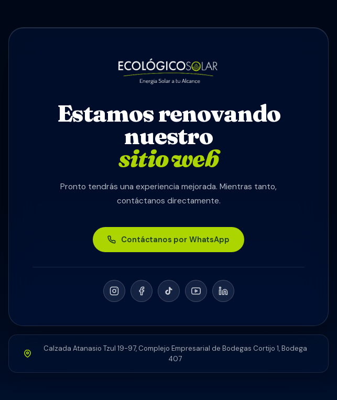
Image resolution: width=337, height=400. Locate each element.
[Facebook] (142, 291)
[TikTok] (169, 291)
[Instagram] (114, 291)
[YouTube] (196, 291)
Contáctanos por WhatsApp (168, 239)
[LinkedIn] (223, 291)
